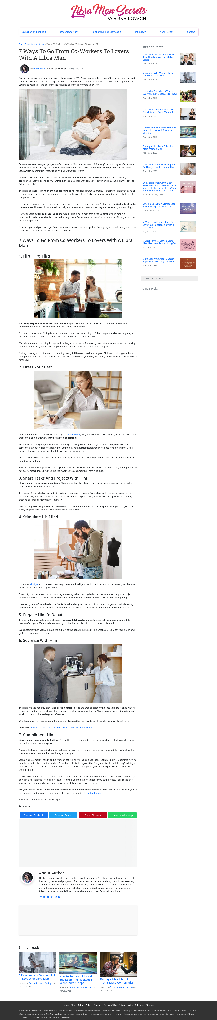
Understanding (68, 31)
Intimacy (139, 31)
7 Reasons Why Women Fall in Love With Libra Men (37, 977)
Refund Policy (85, 1005)
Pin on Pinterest (93, 815)
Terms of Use (110, 1005)
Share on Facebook (34, 815)
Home (66, 1005)
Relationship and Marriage (105, 31)
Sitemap (150, 1005)
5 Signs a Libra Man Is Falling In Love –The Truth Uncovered (61, 727)
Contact (191, 31)
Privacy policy (126, 1005)
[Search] (169, 278)
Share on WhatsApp (122, 815)
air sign (34, 584)
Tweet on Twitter (63, 815)
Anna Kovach (166, 31)
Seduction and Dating (33, 31)
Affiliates (139, 1005)
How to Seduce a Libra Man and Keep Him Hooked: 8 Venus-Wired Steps (77, 979)
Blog (21, 44)
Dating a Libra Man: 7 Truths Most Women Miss (117, 980)
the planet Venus (71, 434)
